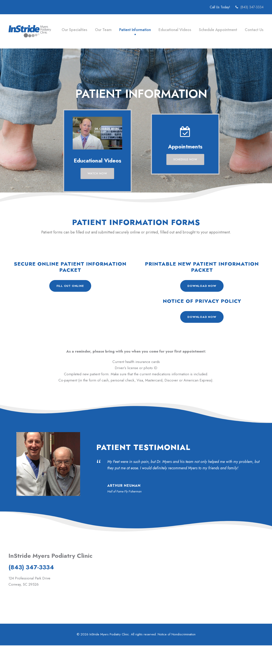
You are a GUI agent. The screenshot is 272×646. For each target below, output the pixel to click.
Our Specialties (73, 30)
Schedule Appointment (218, 30)
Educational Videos (174, 30)
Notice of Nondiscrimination (176, 635)
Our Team (102, 30)
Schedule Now (185, 159)
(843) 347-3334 (252, 7)
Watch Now (97, 173)
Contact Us (254, 30)
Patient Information (135, 30)
